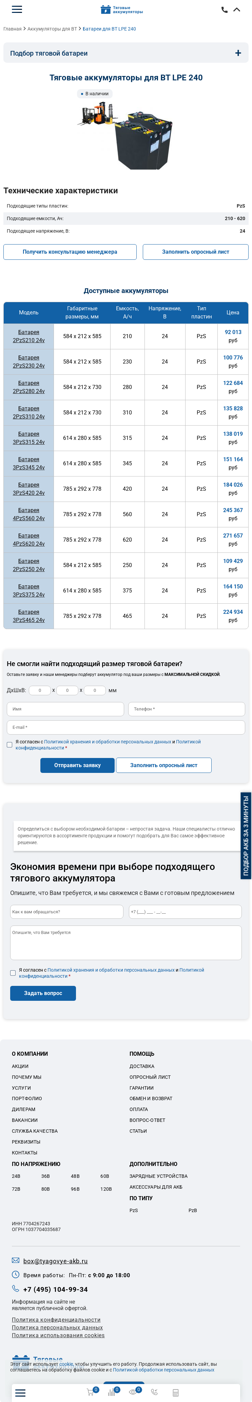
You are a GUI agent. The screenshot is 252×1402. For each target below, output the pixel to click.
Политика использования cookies (58, 1335)
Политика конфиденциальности (56, 1319)
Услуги (21, 1087)
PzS (134, 1210)
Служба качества (35, 1130)
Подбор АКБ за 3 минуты (246, 836)
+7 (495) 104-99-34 (224, 10)
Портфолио (27, 1098)
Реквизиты (26, 1141)
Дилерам (23, 1109)
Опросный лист (150, 1076)
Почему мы (26, 1076)
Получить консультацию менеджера (70, 252)
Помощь (142, 1053)
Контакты (24, 1152)
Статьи (138, 1130)
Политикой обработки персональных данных (163, 1369)
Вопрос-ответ (148, 1120)
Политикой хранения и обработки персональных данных (107, 741)
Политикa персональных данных (57, 1327)
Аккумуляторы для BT (52, 29)
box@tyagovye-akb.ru (55, 1260)
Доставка (142, 1066)
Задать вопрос (43, 993)
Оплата (139, 1109)
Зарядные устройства (159, 1176)
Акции (20, 1066)
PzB (193, 1210)
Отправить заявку (77, 765)
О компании (30, 1053)
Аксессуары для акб (156, 1186)
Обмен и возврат (151, 1098)
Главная (12, 29)
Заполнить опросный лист (195, 252)
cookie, (66, 1364)
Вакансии (25, 1120)
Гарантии (142, 1087)
